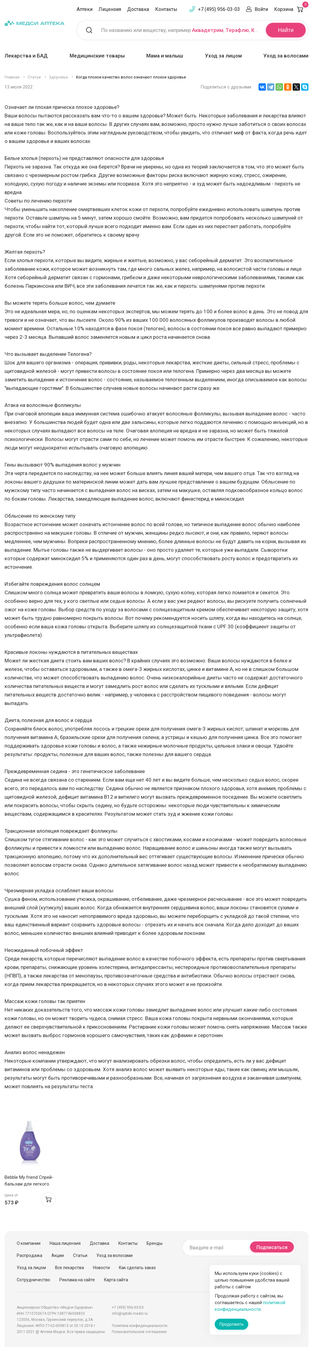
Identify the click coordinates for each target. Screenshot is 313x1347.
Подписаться (271, 1247)
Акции (57, 1255)
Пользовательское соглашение (139, 1332)
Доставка (138, 9)
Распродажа (29, 1255)
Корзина (291, 9)
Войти (261, 9)
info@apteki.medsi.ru (130, 1313)
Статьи (80, 1255)
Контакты (166, 9)
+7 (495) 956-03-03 (219, 9)
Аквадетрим (207, 30)
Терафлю (237, 30)
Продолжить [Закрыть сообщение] (231, 1324)
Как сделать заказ (137, 1267)
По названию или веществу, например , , (179, 30)
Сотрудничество (33, 1279)
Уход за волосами (285, 56)
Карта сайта (116, 1279)
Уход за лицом (223, 56)
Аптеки (84, 9)
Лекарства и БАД (26, 56)
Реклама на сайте (77, 1279)
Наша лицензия (65, 1243)
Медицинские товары (97, 56)
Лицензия (110, 9)
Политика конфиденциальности (139, 1326)
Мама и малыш (164, 56)
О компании (28, 1243)
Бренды (154, 1243)
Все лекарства (69, 1267)
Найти (286, 30)
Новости (101, 1267)
